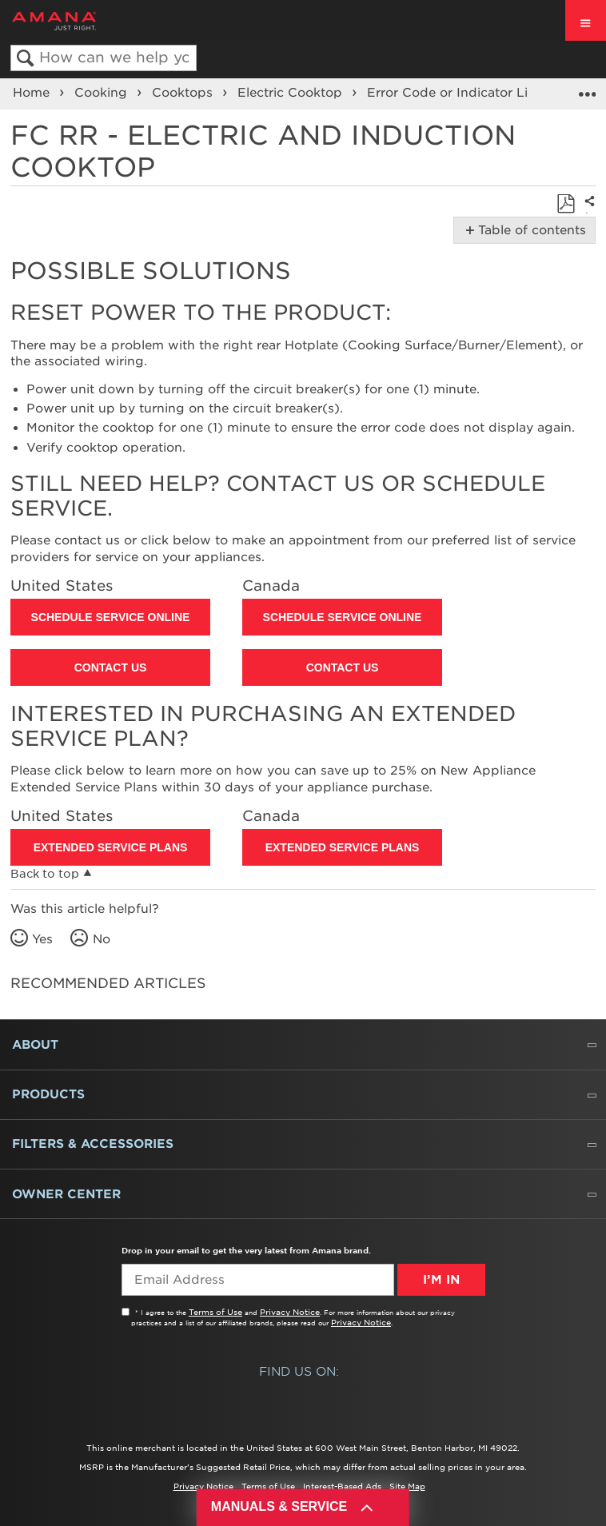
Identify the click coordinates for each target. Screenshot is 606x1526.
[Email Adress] (258, 1280)
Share (587, 212)
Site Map (407, 1486)
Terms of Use (215, 1312)
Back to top (44, 873)
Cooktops (184, 93)
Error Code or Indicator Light (460, 93)
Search (25, 58)
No (101, 939)
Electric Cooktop (291, 93)
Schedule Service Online (110, 617)
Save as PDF (565, 204)
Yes (42, 939)
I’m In (441, 1280)
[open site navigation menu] (585, 20)
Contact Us (110, 667)
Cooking (102, 93)
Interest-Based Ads (342, 1486)
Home (33, 93)
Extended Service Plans (111, 847)
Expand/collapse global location (587, 88)
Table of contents (529, 230)
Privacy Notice (290, 1312)
